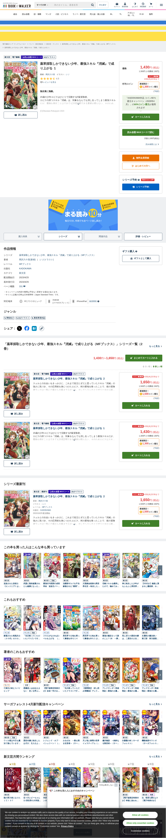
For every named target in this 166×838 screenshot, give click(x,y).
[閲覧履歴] (143, 5)
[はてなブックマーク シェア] (34, 339)
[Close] (161, 822)
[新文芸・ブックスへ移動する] (52, 55)
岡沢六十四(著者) (27, 270)
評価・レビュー (143, 247)
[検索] (93, 5)
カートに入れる (140, 128)
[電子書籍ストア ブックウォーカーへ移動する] (14, 55)
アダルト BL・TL (131, 14)
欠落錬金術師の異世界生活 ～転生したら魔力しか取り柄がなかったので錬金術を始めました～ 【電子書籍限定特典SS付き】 (91, 596)
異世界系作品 (38, 329)
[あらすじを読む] (78, 111)
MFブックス (25, 275)
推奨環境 (94, 312)
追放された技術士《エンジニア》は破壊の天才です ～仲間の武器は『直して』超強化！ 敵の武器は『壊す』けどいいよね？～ (12, 596)
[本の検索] (43, 5)
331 (22, 297)
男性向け (9, 329)
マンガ (48, 14)
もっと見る (155, 357)
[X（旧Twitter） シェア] (19, 339)
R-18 (141, 14)
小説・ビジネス (61, 14)
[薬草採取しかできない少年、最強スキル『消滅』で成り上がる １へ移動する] (27, 58)
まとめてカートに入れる (144, 369)
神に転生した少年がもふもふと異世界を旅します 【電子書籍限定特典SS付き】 (130, 596)
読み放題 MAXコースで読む (140, 143)
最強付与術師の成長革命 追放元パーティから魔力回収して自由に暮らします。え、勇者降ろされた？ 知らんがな (51, 596)
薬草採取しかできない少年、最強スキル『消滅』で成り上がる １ (69, 439)
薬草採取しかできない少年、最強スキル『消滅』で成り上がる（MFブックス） (57, 266)
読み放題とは (152, 155)
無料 (151, 14)
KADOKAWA (25, 279)
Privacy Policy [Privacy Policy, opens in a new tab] (67, 826)
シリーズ (69, 247)
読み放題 (25, 14)
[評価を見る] (49, 91)
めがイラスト (22, 329)
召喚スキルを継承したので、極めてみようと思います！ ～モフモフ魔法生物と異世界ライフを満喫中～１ (110, 596)
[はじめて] (135, 5)
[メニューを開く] (161, 5)
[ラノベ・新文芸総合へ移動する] (36, 55)
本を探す (103, 5)
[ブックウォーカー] (16, 5)
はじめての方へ (140, 177)
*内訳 (156, 102)
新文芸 (22, 284)
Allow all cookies (140, 815)
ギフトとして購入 (140, 269)
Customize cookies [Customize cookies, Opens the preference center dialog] (140, 831)
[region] (83, 823)
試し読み (20, 126)
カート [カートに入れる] (140, 416)
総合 (15, 14)
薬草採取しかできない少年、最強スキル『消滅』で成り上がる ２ (69, 389)
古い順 (146, 377)
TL (120, 14)
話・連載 (37, 14)
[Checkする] (35, 118)
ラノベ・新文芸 (79, 14)
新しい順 (157, 377)
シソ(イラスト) (46, 270)
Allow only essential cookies (140, 823)
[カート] (151, 5)
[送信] (93, 5)
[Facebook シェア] (26, 339)
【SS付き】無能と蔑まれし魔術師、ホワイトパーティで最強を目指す (150, 596)
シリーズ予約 (131, 190)
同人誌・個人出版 (97, 14)
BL (111, 14)
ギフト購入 (129, 262)
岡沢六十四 (50, 85)
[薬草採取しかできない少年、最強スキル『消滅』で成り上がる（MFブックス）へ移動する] (89, 55)
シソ (68, 85)
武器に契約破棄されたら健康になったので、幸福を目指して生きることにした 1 (31, 596)
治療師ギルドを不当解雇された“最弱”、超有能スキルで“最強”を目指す (71, 596)
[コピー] (41, 339)
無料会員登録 (140, 169)
